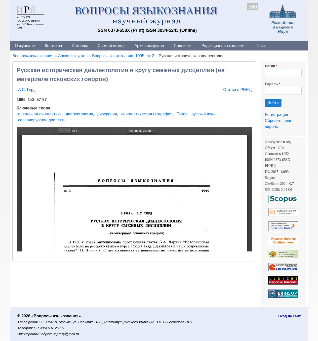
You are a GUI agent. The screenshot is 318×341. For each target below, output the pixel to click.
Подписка (183, 46)
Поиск (260, 46)
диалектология (79, 114)
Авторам (80, 46)
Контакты (53, 46)
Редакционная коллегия (223, 46)
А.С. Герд (27, 90)
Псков (181, 114)
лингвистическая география (146, 114)
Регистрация (276, 114)
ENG (252, 6)
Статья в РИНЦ (237, 90)
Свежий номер (111, 46)
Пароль (271, 84)
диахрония (107, 114)
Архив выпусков (149, 46)
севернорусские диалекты (42, 120)
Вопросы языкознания (32, 56)
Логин (270, 66)
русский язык (203, 114)
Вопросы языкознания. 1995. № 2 (123, 56)
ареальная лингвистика (40, 114)
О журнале (25, 46)
